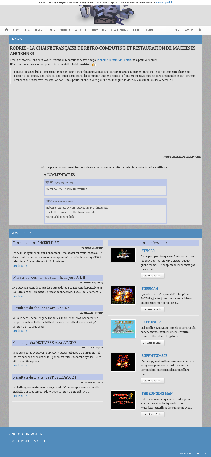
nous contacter (27, 434)
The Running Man (157, 393)
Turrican (149, 289)
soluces (65, 30)
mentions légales (28, 441)
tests (38, 30)
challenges (119, 30)
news (16, 30)
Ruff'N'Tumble (154, 356)
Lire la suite (19, 266)
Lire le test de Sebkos (152, 275)
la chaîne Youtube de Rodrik (113, 60)
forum (149, 30)
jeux (27, 30)
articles (81, 30)
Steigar (148, 251)
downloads (98, 30)
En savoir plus (162, 2)
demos (51, 30)
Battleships (151, 322)
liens (136, 30)
